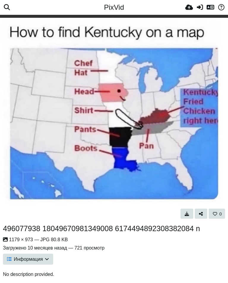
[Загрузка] (189, 7)
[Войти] (200, 7)
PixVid (114, 7)
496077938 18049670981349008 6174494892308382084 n (101, 228)
